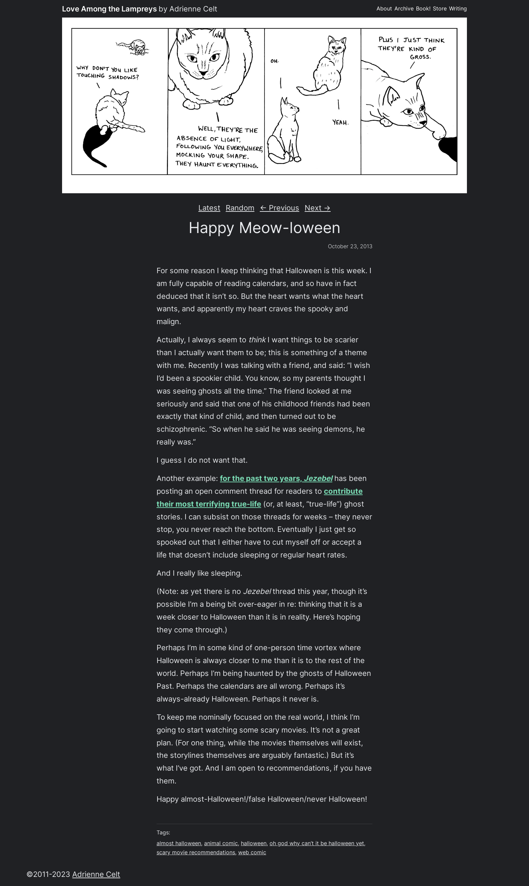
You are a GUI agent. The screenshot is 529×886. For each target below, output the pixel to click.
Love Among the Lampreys (109, 8)
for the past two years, (276, 478)
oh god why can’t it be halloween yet (317, 843)
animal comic (221, 843)
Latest (209, 207)
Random (240, 207)
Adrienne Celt (96, 874)
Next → (318, 207)
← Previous (279, 207)
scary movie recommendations (196, 852)
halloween (254, 843)
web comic (252, 852)
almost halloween (179, 843)
